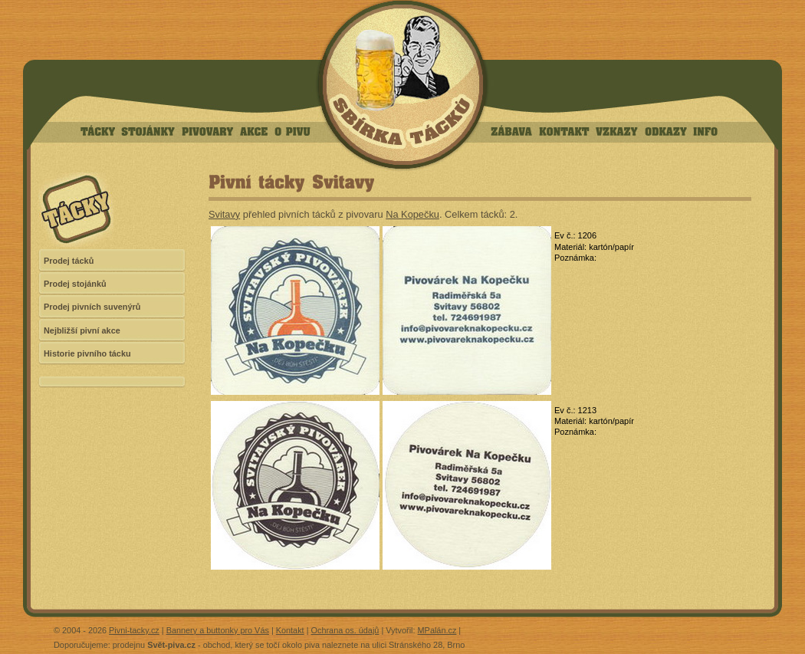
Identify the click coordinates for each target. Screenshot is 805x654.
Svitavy (224, 214)
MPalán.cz (437, 630)
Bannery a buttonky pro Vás (217, 630)
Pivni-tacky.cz (134, 630)
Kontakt (290, 630)
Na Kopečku (412, 214)
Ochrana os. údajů (345, 630)
